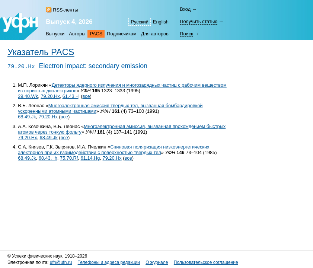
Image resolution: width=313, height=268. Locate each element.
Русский (139, 22)
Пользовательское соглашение (206, 262)
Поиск (186, 33)
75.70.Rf (69, 158)
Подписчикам (121, 33)
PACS (96, 33)
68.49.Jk (27, 116)
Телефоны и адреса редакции (109, 262)
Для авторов (155, 33)
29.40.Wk (28, 96)
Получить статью (198, 21)
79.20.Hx (50, 96)
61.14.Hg (90, 158)
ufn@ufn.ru (61, 262)
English (161, 22)
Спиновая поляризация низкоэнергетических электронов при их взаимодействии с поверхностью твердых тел (113, 149)
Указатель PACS (40, 52)
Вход (185, 9)
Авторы (77, 33)
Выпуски (55, 33)
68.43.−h (48, 158)
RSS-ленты (65, 10)
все (86, 96)
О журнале (157, 262)
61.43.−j (71, 96)
